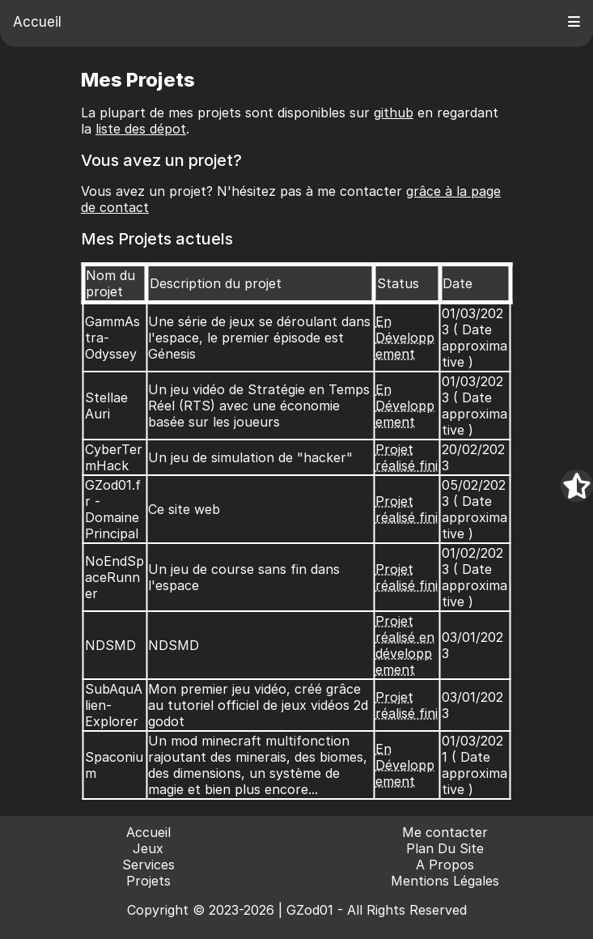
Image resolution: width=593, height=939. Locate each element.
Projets (148, 881)
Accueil (37, 22)
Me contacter (445, 832)
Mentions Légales (445, 881)
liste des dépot (140, 129)
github (393, 112)
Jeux (148, 848)
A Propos (445, 864)
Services (148, 864)
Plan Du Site (445, 848)
